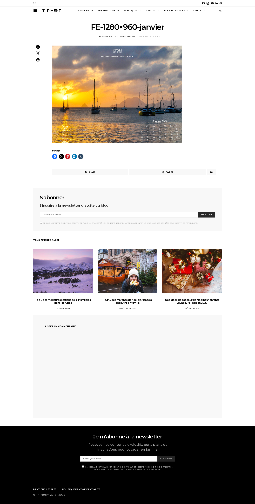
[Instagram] (208, 3)
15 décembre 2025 (127, 308)
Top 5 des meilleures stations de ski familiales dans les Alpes (63, 301)
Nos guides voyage (176, 10)
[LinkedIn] (216, 3)
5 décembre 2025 (192, 308)
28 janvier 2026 (63, 308)
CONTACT (199, 10)
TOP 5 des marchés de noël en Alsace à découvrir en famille (127, 301)
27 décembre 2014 (103, 36)
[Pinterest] (221, 3)
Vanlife (150, 10)
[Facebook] (203, 3)
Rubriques (130, 10)
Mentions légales (44, 489)
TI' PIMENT (51, 10)
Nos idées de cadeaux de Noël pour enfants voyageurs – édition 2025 (192, 301)
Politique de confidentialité (81, 489)
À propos (83, 10)
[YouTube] (212, 3)
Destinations (107, 10)
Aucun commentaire (125, 36)
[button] (220, 10)
